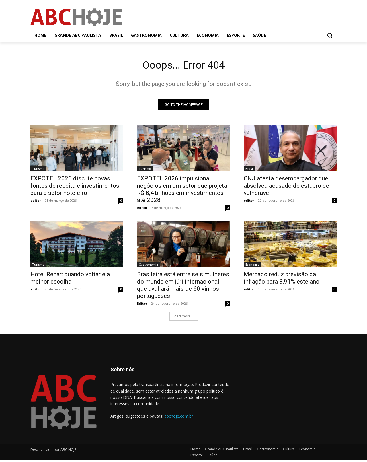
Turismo (38, 170)
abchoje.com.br (178, 417)
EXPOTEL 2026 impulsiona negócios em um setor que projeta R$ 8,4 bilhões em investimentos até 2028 (182, 191)
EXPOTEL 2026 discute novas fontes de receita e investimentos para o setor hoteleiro (74, 187)
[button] (330, 35)
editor (35, 202)
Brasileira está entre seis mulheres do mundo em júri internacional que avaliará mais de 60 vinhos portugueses (183, 287)
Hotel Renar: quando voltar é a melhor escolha (70, 280)
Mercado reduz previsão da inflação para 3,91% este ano (281, 280)
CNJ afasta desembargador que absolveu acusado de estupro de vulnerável (286, 187)
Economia (252, 266)
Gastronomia (148, 266)
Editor (142, 305)
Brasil (249, 170)
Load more (184, 317)
